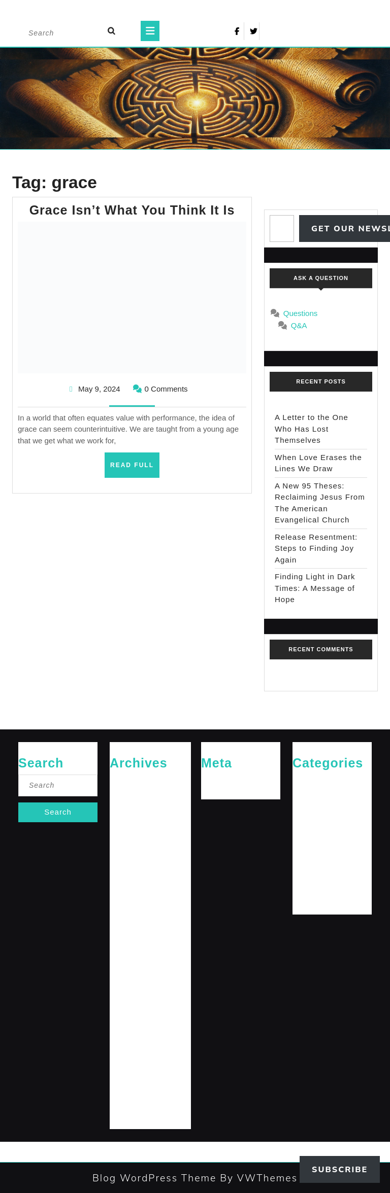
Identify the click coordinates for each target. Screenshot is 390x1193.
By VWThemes (257, 1178)
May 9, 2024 (99, 388)
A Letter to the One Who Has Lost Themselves (311, 428)
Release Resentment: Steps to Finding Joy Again (316, 548)
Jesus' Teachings (317, 832)
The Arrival (308, 882)
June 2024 (125, 981)
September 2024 (134, 931)
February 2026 (131, 783)
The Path (305, 898)
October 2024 (130, 915)
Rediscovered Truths (322, 865)
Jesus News (310, 816)
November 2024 (133, 898)
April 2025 (125, 849)
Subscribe (340, 1169)
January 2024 (130, 1063)
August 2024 (128, 948)
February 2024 (131, 1046)
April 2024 (125, 1013)
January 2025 (130, 865)
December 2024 (133, 882)
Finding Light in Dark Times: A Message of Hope (315, 588)
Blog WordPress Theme (154, 1178)
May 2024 (124, 997)
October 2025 (130, 816)
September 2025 (134, 832)
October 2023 (130, 1112)
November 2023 (133, 1096)
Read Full (134, 468)
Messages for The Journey (331, 849)
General (304, 799)
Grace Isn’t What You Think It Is (132, 210)
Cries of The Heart (319, 783)
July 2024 (124, 964)
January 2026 (130, 799)
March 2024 (127, 1030)
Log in (210, 783)
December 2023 (133, 1079)
